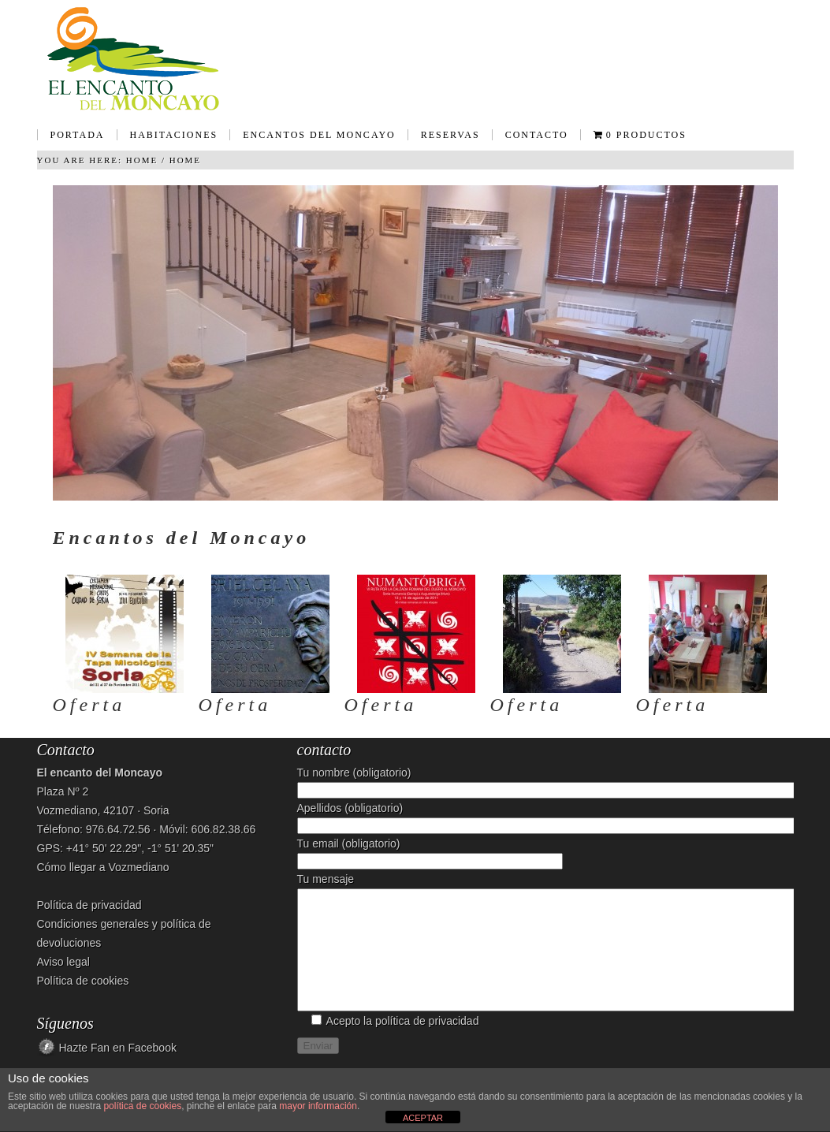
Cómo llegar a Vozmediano (103, 867)
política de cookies (142, 1106)
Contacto (536, 134)
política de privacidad (427, 1044)
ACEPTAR (423, 1118)
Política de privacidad (89, 905)
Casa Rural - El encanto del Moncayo (415, 59)
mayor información (318, 1106)
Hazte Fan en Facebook (118, 1047)
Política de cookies (83, 980)
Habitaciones (167, 140)
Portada (77, 134)
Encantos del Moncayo (312, 140)
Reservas (450, 134)
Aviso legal (63, 961)
